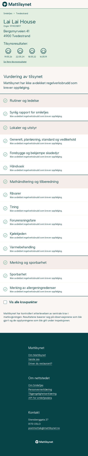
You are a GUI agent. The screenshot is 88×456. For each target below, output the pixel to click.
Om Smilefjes (35, 385)
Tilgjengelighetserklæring (42, 393)
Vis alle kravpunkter (20, 302)
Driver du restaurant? (40, 363)
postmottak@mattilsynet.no (44, 428)
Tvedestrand (22, 13)
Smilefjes (8, 13)
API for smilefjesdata (40, 397)
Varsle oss (34, 359)
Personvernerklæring (40, 389)
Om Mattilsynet (37, 354)
